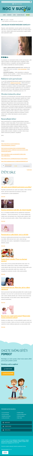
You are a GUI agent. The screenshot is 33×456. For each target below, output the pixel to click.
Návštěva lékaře (20, 412)
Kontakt (24, 441)
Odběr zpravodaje (18, 4)
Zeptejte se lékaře (7, 373)
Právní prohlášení (21, 440)
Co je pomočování (5, 412)
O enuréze (9, 15)
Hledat (30, 2)
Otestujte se (6, 430)
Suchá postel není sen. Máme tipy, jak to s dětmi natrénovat (15, 288)
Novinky (28, 15)
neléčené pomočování (15, 82)
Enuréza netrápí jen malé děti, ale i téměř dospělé (16, 210)
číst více (3, 196)
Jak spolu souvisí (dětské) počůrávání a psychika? (16, 187)
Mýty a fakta (19, 417)
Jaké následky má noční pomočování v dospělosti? (12, 21)
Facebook (10, 442)
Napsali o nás (4, 442)
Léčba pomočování (5, 417)
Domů (4, 15)
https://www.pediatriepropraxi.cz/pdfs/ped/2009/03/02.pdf (14, 161)
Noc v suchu (5, 19)
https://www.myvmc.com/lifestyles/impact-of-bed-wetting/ (14, 158)
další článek (29, 169)
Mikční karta (6, 422)
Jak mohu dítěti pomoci (21, 414)
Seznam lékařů (7, 369)
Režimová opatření (21, 416)
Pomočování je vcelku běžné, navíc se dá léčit (14, 234)
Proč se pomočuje (5, 414)
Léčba (14, 15)
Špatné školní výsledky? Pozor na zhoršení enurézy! (14, 260)
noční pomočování (22, 69)
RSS (27, 441)
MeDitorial (15, 440)
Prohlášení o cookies (17, 441)
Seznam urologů (20, 15)
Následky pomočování (6, 416)
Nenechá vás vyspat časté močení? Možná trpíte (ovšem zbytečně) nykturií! (15, 317)
